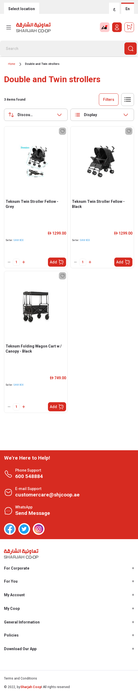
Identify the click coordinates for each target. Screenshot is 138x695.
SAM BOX (18, 240)
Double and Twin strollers (42, 64)
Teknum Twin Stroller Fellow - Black (98, 204)
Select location (21, 9)
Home (11, 64)
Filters (108, 99)
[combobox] (36, 115)
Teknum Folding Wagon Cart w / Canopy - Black (34, 348)
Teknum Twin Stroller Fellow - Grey (32, 204)
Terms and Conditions (20, 678)
